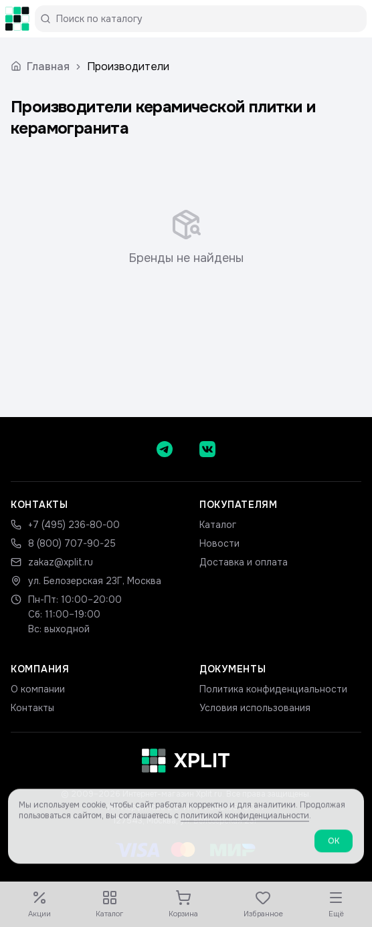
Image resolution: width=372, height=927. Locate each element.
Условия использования (254, 708)
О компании (38, 689)
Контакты (32, 708)
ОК (333, 848)
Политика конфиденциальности (273, 689)
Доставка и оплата (243, 562)
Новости (219, 543)
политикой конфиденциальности (245, 823)
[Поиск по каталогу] (206, 18)
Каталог (217, 525)
